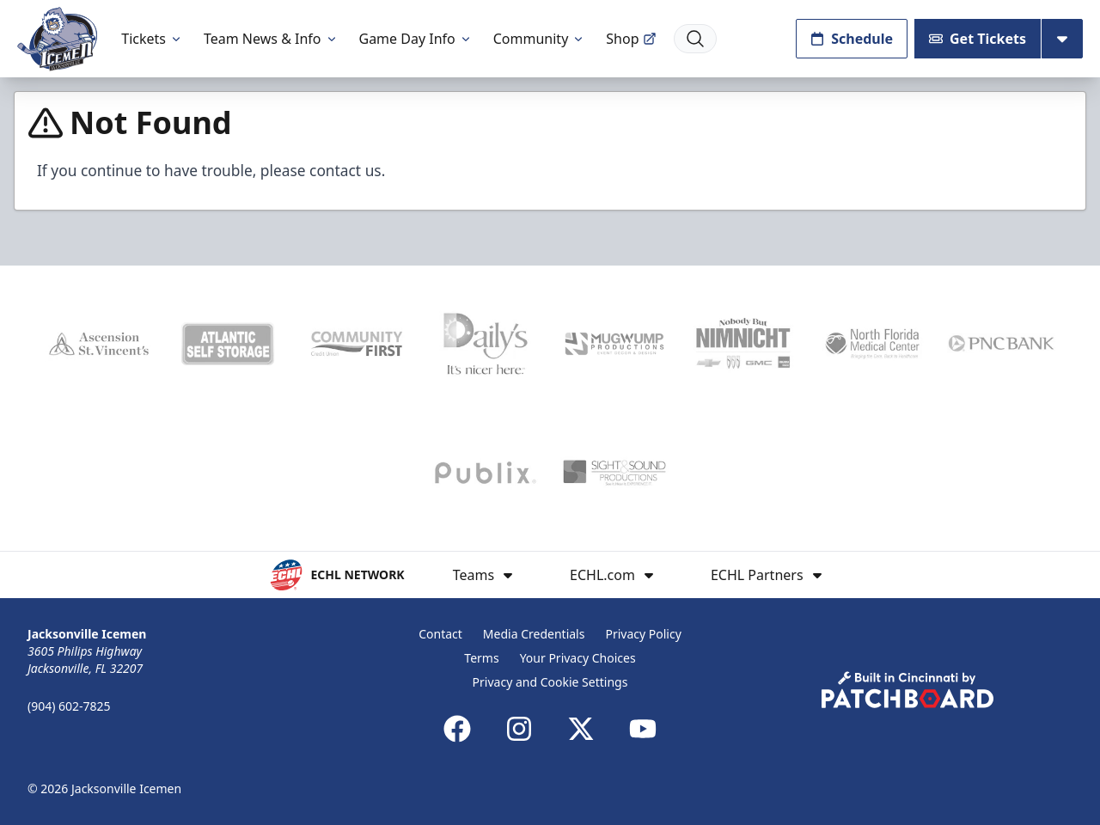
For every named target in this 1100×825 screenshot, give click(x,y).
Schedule (851, 38)
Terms (481, 658)
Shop (631, 38)
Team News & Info (271, 38)
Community (539, 38)
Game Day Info (416, 38)
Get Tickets (977, 38)
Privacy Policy (643, 634)
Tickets (152, 38)
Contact (440, 634)
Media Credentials (534, 634)
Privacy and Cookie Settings (550, 682)
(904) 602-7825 (69, 706)
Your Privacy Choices (578, 658)
